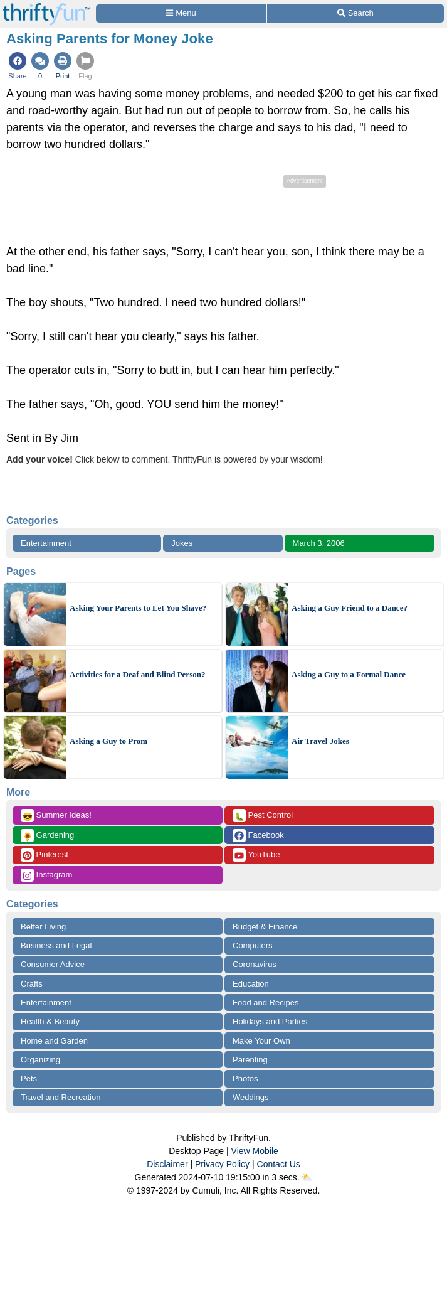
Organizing (40, 1059)
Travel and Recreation (60, 1097)
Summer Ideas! (56, 815)
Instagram (46, 875)
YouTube (256, 855)
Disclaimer (167, 1164)
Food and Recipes (266, 1002)
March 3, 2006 (319, 543)
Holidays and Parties (270, 1021)
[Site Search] (355, 13)
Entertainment (46, 543)
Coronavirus (254, 964)
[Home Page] (46, 7)
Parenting (250, 1059)
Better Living (43, 926)
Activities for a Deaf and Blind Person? (137, 674)
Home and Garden (54, 1041)
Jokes (181, 543)
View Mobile (254, 1151)
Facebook (258, 835)
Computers (253, 945)
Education (251, 983)
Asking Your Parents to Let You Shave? (138, 607)
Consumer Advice (53, 964)
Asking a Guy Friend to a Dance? (350, 607)
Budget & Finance (265, 926)
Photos (245, 1078)
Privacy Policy (222, 1164)
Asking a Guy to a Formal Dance (349, 674)
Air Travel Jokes (320, 741)
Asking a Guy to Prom (108, 741)
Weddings (251, 1097)
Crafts (32, 983)
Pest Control (263, 815)
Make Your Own (261, 1041)
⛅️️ (307, 1177)
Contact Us (278, 1164)
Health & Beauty (50, 1021)
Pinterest (44, 855)
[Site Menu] (181, 13)
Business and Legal (56, 945)
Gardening (47, 835)
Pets (29, 1078)
